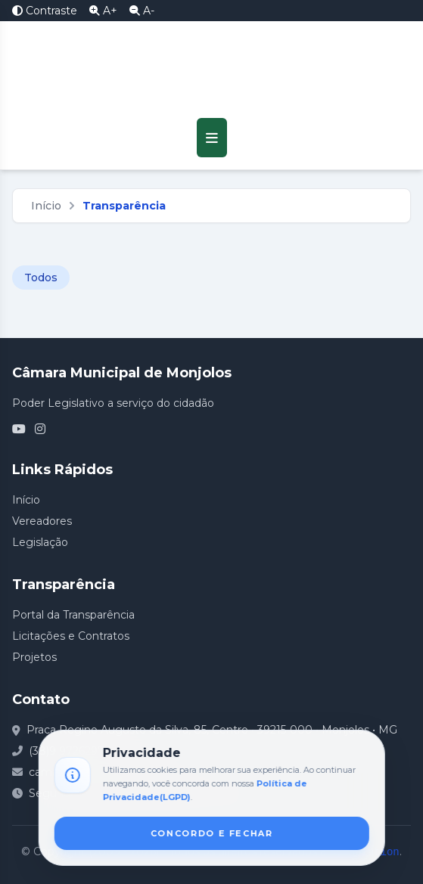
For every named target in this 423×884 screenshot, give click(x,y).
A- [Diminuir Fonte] (141, 10)
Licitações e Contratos (70, 636)
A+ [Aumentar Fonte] (103, 10)
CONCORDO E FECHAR (211, 833)
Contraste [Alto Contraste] (44, 10)
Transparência (124, 205)
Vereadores (42, 521)
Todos (41, 277)
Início (46, 205)
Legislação (40, 542)
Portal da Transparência (73, 615)
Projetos (34, 657)
